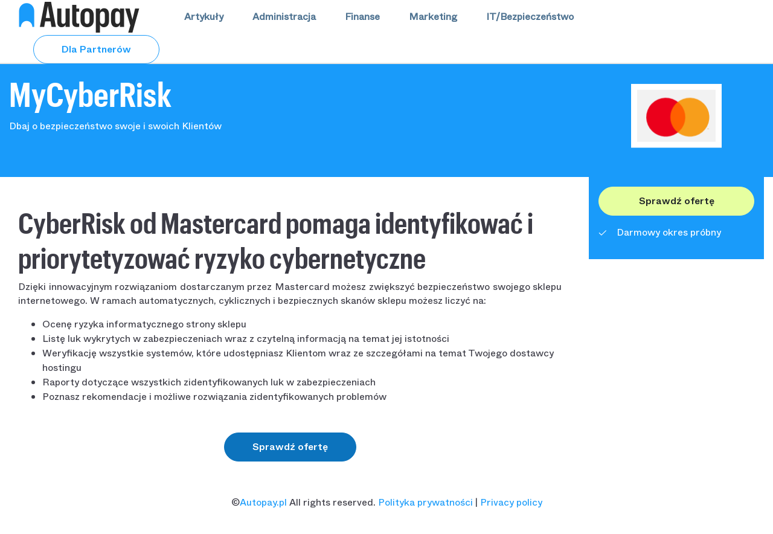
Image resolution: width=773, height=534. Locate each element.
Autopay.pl (263, 502)
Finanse (362, 17)
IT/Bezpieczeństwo (530, 17)
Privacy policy (511, 502)
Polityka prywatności (425, 502)
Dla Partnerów (96, 49)
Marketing (433, 17)
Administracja (284, 17)
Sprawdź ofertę (290, 447)
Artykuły (203, 17)
